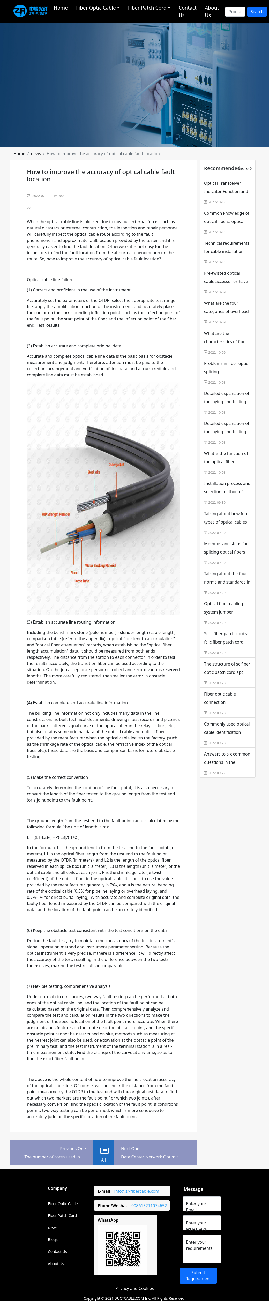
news (36, 153)
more (245, 168)
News (52, 1227)
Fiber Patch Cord (62, 1215)
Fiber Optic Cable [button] (96, 7)
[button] (19, 153)
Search (257, 11)
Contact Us (188, 11)
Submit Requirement (198, 1276)
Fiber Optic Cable (63, 1203)
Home (61, 7)
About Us (212, 11)
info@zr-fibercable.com (136, 1191)
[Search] (235, 12)
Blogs (53, 1239)
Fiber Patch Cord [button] (147, 7)
